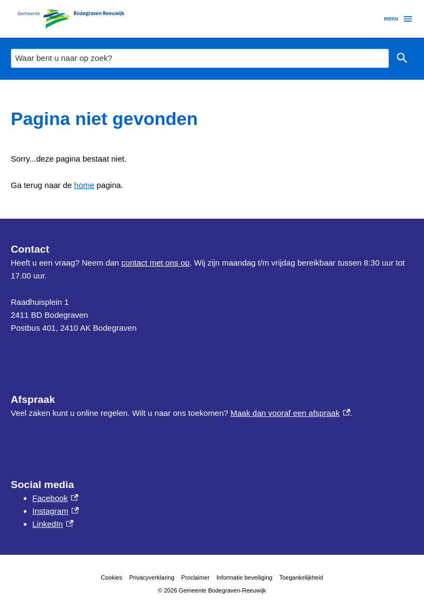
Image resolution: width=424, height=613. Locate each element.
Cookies (111, 577)
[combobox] (199, 58)
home (84, 185)
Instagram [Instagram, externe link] (55, 511)
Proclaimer (195, 577)
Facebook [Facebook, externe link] (55, 498)
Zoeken (400, 58)
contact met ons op (155, 262)
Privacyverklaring (152, 577)
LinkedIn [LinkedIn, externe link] (52, 523)
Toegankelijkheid (301, 577)
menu (398, 18)
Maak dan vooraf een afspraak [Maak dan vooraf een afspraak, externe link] (290, 412)
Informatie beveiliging (245, 577)
